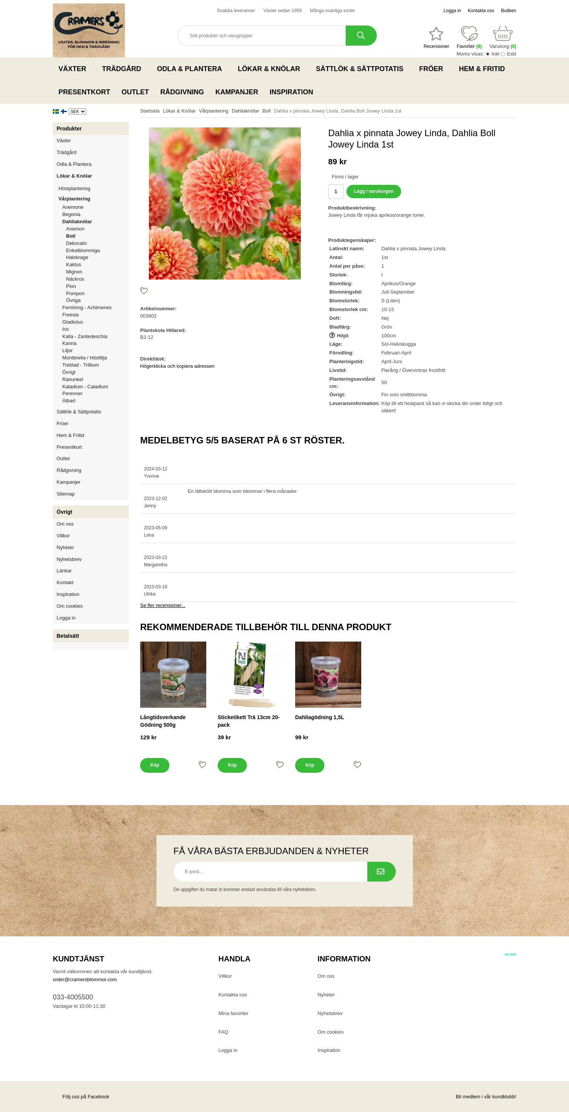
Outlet (135, 92)
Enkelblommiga (83, 250)
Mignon (74, 272)
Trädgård (124, 69)
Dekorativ (76, 243)
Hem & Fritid (484, 69)
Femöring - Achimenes (87, 307)
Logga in (452, 10)
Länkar (64, 570)
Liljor (95, 350)
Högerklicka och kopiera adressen (177, 366)
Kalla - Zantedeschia (84, 336)
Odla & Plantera (191, 69)
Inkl (495, 54)
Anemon (75, 229)
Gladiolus (72, 322)
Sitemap (66, 494)
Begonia (71, 214)
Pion (71, 286)
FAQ (223, 1032)
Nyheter (65, 547)
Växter (74, 69)
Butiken (508, 10)
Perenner (72, 393)
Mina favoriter (233, 1013)
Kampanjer (236, 92)
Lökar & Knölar (271, 69)
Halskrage (77, 257)
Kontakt (65, 582)
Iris (65, 329)
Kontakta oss (481, 10)
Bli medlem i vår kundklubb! (486, 1096)
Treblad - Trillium (80, 365)
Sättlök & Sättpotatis (362, 69)
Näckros (75, 279)
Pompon (75, 293)
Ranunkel (72, 379)
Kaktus (73, 264)
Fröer (433, 69)
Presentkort (84, 92)
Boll (71, 236)
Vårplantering (93, 199)
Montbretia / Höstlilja (84, 358)
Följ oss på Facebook (81, 1096)
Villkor (63, 536)
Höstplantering (93, 188)
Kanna (69, 343)
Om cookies (70, 606)
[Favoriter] (436, 37)
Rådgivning (182, 92)
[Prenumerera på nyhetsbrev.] (381, 872)
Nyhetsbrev (69, 559)
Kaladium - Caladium (85, 386)
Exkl (511, 54)
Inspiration (291, 92)
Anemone (73, 207)
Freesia (70, 315)
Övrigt (69, 372)
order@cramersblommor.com (85, 979)
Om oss (65, 524)
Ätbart (69, 400)
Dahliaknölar (95, 221)
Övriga (73, 300)
